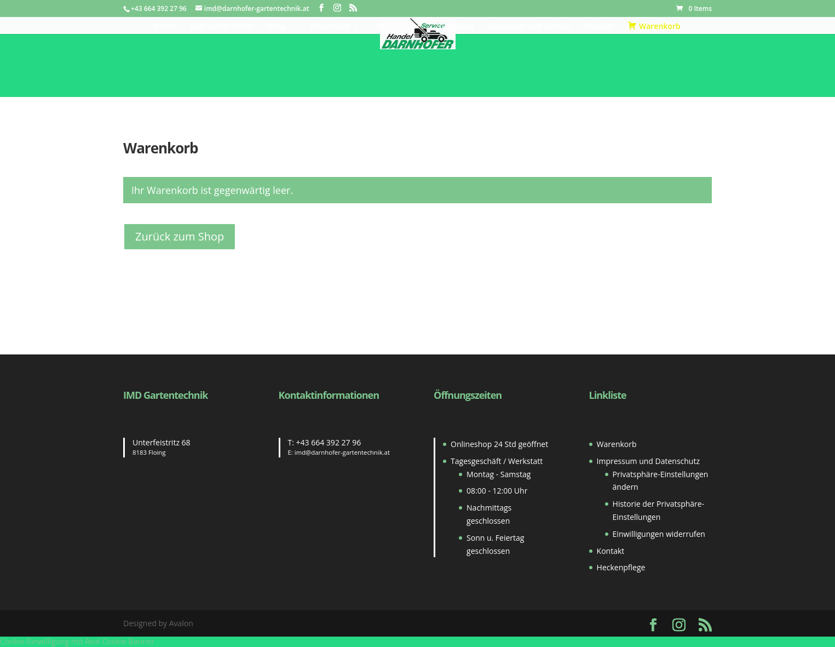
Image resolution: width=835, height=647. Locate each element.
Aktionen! (392, 26)
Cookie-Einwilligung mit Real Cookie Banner (77, 641)
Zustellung (454, 26)
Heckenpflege (621, 567)
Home (164, 26)
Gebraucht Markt (222, 26)
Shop (276, 26)
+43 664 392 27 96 (328, 442)
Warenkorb (617, 444)
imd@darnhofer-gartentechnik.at (342, 452)
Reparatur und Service (528, 26)
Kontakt (599, 26)
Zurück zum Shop (179, 236)
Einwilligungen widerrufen (659, 534)
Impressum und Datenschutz (648, 461)
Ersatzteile (329, 26)
